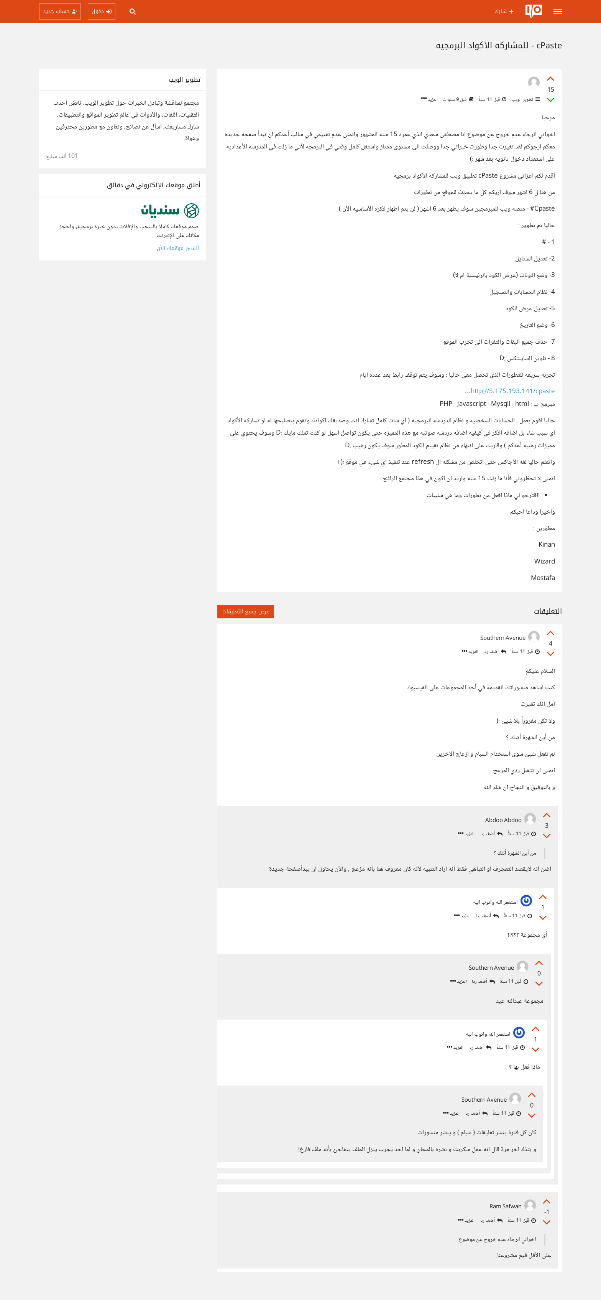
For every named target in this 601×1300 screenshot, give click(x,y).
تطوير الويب (525, 100)
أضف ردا (494, 652)
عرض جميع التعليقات (245, 611)
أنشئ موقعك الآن (178, 248)
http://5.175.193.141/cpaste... (510, 391)
